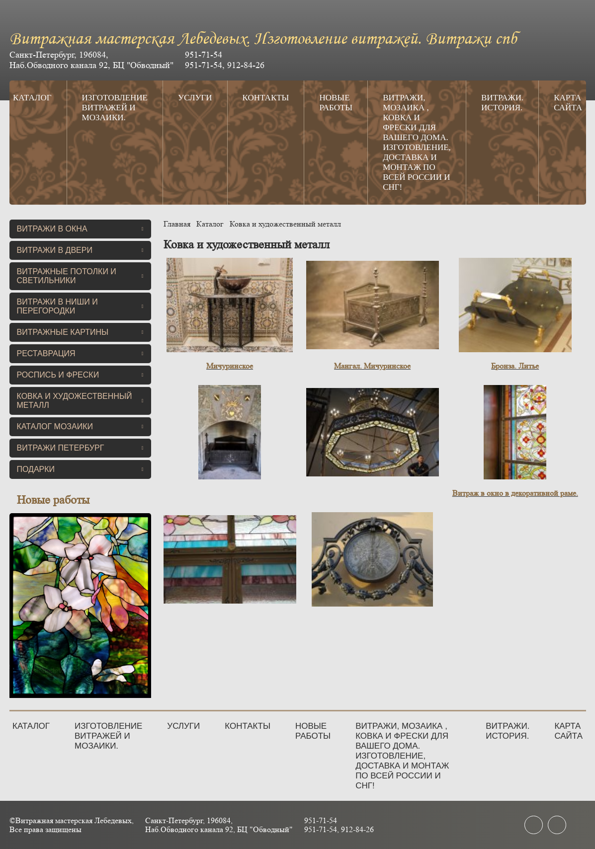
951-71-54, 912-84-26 (224, 65)
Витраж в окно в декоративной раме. (515, 493)
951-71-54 (203, 55)
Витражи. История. (502, 102)
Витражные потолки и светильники (80, 276)
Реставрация (80, 353)
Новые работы (335, 102)
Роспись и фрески (80, 375)
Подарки (80, 469)
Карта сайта (568, 102)
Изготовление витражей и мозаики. (115, 107)
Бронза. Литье (515, 366)
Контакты (266, 97)
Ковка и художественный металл (80, 400)
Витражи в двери (80, 250)
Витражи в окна (80, 229)
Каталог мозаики (80, 426)
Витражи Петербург (80, 448)
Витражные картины (80, 332)
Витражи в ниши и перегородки (80, 306)
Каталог (32, 97)
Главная (177, 224)
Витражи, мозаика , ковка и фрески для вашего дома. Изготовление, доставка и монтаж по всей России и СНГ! (417, 142)
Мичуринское (229, 366)
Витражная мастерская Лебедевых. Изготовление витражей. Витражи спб (263, 39)
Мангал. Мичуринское (372, 366)
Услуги (195, 97)
